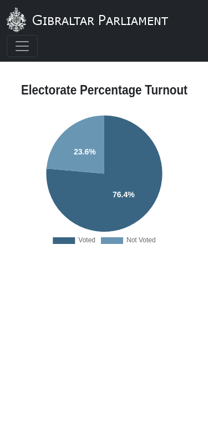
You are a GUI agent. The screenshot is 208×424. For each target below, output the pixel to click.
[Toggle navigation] (22, 46)
